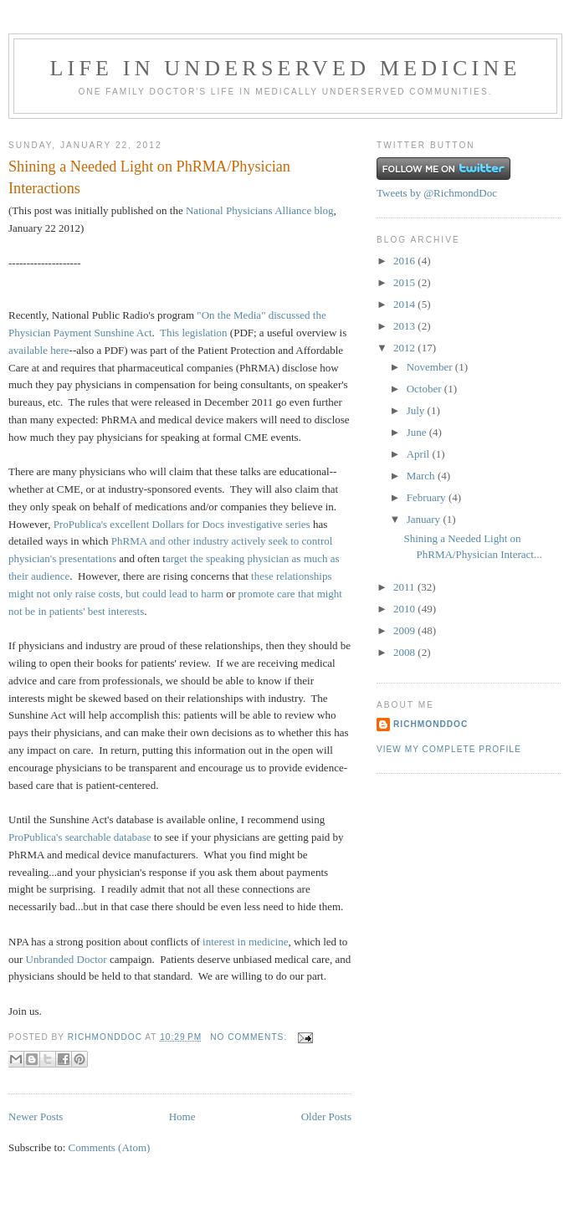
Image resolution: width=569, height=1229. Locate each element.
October (425, 388)
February (428, 497)
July (417, 410)
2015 (405, 282)
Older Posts (326, 1116)
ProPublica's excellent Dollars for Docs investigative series (182, 524)
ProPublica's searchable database (79, 837)
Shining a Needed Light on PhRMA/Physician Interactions (149, 177)
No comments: (250, 1037)
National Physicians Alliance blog (260, 210)
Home (182, 1116)
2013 (405, 326)
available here (38, 350)
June (418, 432)
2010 (405, 608)
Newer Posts (35, 1116)
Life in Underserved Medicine (284, 68)
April (420, 454)
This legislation (194, 332)
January (425, 519)
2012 (405, 347)
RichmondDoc (430, 724)
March (422, 475)
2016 (405, 260)
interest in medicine (245, 941)
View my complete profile (449, 749)
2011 (405, 587)
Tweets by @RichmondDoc (437, 193)
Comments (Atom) (110, 1147)
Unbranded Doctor (66, 959)
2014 (405, 304)
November (431, 367)
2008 (405, 652)
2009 (405, 630)
